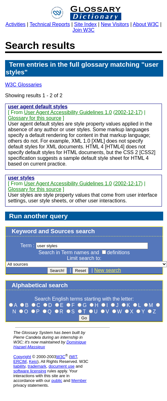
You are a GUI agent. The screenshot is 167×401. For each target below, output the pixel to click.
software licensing (29, 371)
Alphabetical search (40, 285)
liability (19, 366)
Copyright (22, 356)
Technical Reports (50, 24)
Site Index (85, 24)
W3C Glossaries (23, 84)
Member (79, 380)
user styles (21, 177)
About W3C (146, 24)
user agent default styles (38, 106)
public (56, 380)
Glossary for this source (34, 118)
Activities (15, 24)
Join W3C (83, 30)
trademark (37, 366)
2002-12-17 (128, 112)
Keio (33, 361)
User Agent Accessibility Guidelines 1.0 (68, 112)
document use (62, 366)
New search (107, 270)
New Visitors (115, 24)
